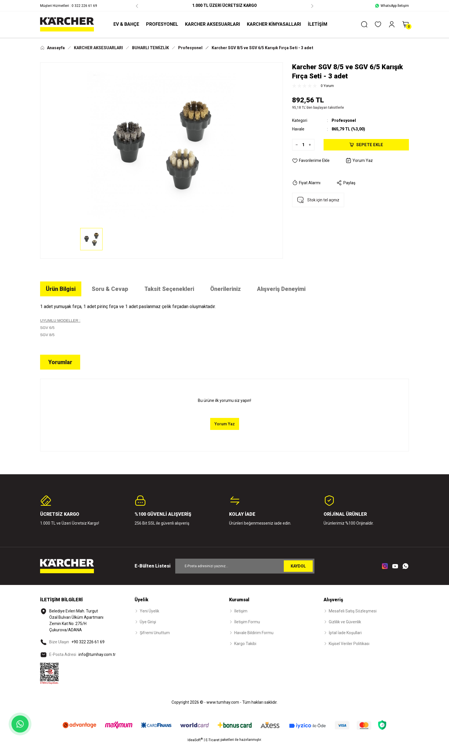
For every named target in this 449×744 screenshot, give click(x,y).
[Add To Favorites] (311, 160)
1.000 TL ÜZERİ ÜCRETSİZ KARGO (224, 5)
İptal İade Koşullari (345, 632)
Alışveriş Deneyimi (281, 288)
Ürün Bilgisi (61, 288)
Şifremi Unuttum (155, 632)
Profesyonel (344, 120)
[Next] (312, 5)
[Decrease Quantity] (295, 144)
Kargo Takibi (245, 643)
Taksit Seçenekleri (169, 288)
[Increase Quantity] (311, 144)
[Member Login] (391, 24)
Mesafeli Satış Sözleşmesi (353, 611)
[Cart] (405, 24)
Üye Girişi (148, 622)
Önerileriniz (225, 288)
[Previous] (137, 5)
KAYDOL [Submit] (298, 566)
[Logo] (67, 24)
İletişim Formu (247, 622)
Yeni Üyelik (149, 611)
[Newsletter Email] (244, 566)
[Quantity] (303, 144)
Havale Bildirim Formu (253, 632)
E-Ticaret (213, 740)
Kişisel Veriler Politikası (349, 643)
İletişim (240, 611)
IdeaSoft (195, 739)
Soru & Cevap (110, 288)
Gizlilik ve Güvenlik (345, 622)
